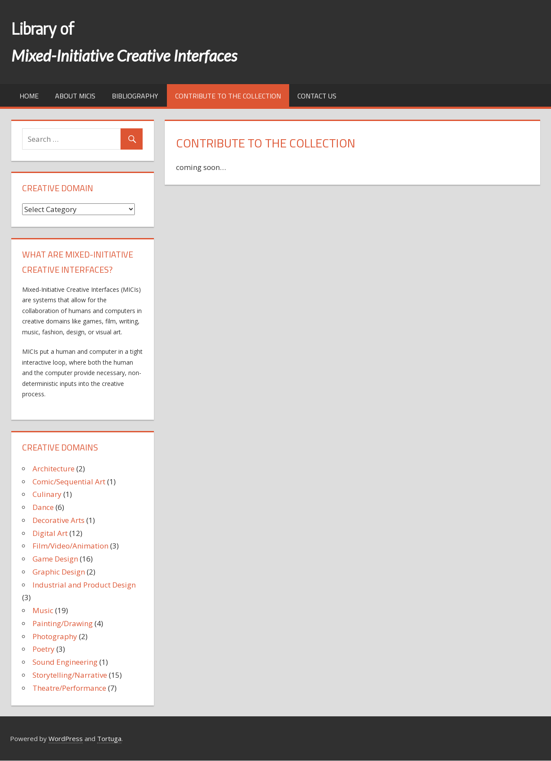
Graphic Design (59, 572)
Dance (43, 507)
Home (29, 96)
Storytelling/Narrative (70, 675)
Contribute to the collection (228, 96)
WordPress (66, 738)
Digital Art (50, 533)
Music (43, 610)
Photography (55, 636)
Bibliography (135, 96)
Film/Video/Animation (70, 546)
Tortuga (109, 738)
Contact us (316, 96)
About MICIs (75, 96)
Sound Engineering (65, 662)
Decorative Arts (59, 520)
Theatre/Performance (69, 688)
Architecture (54, 469)
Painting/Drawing (63, 623)
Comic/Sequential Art (69, 482)
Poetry (44, 649)
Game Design (55, 559)
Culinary (47, 494)
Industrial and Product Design (84, 585)
